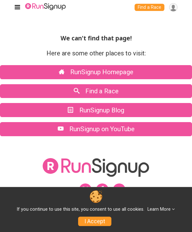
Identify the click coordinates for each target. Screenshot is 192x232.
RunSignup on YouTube (96, 129)
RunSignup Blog (96, 110)
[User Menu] (173, 7)
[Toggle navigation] (17, 7)
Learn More (159, 209)
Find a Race (149, 7)
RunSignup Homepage (96, 72)
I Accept (94, 221)
